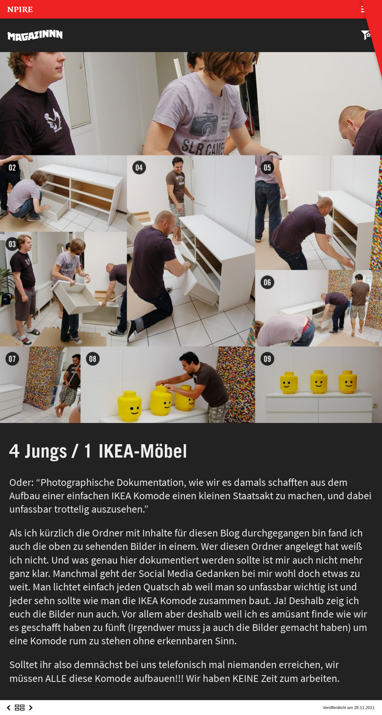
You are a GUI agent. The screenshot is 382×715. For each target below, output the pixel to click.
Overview (20, 714)
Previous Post (8, 714)
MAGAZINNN (35, 35)
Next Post (31, 714)
